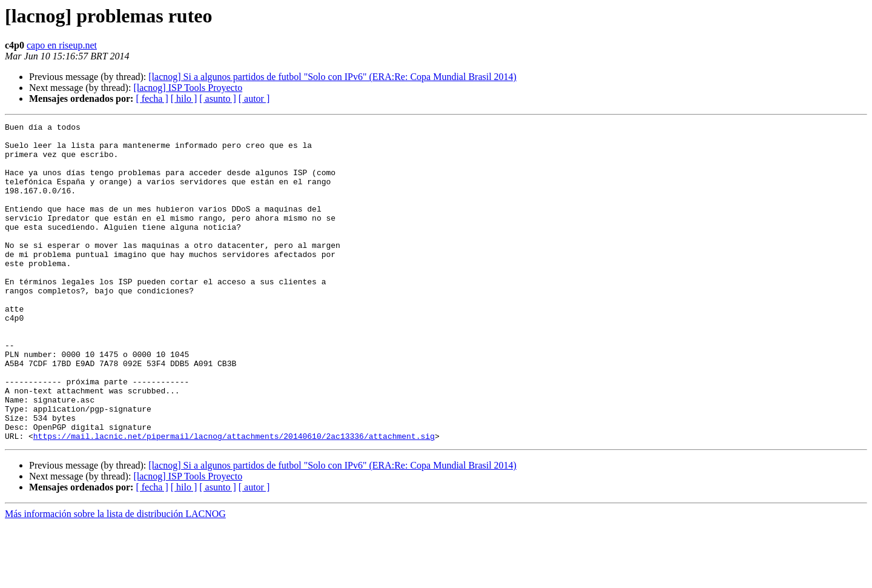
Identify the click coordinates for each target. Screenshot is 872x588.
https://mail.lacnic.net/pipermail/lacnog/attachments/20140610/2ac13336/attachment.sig (234, 499)
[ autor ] (254, 98)
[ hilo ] (184, 98)
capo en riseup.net (62, 45)
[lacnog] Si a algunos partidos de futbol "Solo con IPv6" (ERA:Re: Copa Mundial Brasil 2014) (332, 77)
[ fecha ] (152, 98)
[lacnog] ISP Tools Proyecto (187, 87)
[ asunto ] (217, 98)
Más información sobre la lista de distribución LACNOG (115, 577)
